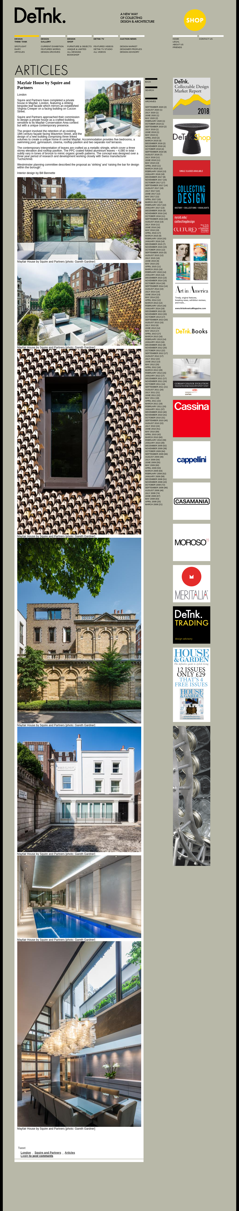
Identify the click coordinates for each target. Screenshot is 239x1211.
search (149, 90)
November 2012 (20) (156, 348)
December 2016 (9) (155, 210)
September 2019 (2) (156, 126)
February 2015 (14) (155, 272)
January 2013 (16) (155, 342)
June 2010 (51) (152, 429)
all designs (74, 52)
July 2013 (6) (151, 325)
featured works (50, 49)
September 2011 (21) (156, 387)
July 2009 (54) (152, 459)
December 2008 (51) (156, 479)
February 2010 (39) (155, 440)
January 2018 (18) (155, 174)
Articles (70, 1152)
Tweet (21, 1148)
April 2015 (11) (153, 266)
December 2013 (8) (155, 311)
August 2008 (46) (154, 490)
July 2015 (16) (152, 258)
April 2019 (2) (152, 138)
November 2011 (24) (156, 381)
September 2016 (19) (156, 219)
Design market (128, 46)
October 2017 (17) (155, 182)
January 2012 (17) (155, 376)
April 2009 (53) (153, 468)
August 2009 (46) (154, 457)
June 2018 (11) (152, 160)
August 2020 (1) (153, 110)
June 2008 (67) (152, 496)
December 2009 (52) (156, 445)
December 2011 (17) (156, 378)
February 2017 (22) (155, 205)
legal (176, 42)
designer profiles (131, 49)
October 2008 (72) (155, 485)
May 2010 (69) (152, 431)
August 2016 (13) (154, 222)
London (26, 1152)
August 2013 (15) (154, 322)
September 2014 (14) (156, 286)
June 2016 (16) (152, 227)
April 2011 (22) (153, 401)
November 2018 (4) (155, 146)
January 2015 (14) (155, 275)
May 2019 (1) (151, 135)
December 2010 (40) (156, 412)
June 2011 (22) (152, 395)
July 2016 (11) (152, 224)
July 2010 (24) (152, 426)
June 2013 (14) (152, 328)
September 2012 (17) (156, 353)
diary (17, 49)
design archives (50, 52)
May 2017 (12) (152, 196)
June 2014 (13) (152, 294)
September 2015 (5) (156, 252)
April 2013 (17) (153, 334)
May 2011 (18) (152, 398)
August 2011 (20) (154, 390)
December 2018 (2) (155, 143)
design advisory (129, 52)
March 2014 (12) (153, 303)
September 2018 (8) (156, 152)
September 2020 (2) (156, 107)
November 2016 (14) (156, 213)
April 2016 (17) (153, 233)
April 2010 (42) (153, 434)
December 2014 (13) (156, 278)
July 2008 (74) (152, 493)
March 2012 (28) (153, 370)
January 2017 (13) (155, 208)
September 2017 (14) (156, 185)
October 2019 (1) (154, 124)
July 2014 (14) (152, 292)
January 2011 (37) (155, 409)
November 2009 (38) (156, 448)
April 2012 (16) (153, 367)
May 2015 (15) (152, 264)
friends (177, 47)
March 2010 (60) (153, 437)
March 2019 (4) (153, 140)
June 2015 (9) (152, 261)
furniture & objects (79, 46)
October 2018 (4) (154, 149)
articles (19, 52)
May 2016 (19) (152, 230)
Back (148, 82)
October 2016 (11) (155, 216)
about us (178, 44)
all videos (100, 52)
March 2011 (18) (153, 404)
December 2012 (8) (155, 345)
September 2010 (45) (156, 420)
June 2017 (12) (152, 194)
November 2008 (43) (156, 482)
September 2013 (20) (156, 320)
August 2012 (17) (154, 356)
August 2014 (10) (154, 289)
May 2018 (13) (152, 163)
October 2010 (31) (155, 417)
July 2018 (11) (152, 157)
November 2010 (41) (156, 415)
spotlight (20, 46)
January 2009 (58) (155, 476)
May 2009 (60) (152, 465)
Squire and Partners (48, 1152)
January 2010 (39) (155, 443)
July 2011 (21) (152, 392)
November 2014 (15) (156, 280)
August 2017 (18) (154, 188)
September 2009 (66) (156, 454)
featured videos (103, 46)
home (176, 39)
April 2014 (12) (153, 300)
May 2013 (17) (152, 331)
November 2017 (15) (156, 180)
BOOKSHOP (73, 55)
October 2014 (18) (155, 283)
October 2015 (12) (155, 250)
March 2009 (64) (153, 471)
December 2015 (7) (155, 244)
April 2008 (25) (153, 501)
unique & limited (76, 49)
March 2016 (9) (153, 236)
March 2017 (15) (153, 202)
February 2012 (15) (155, 373)
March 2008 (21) (153, 504)
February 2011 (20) (155, 406)
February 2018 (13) (155, 171)
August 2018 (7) (153, 154)
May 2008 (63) (152, 499)
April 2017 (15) (153, 199)
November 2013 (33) (156, 314)
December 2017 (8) (155, 177)
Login (24, 1156)
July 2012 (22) (152, 359)
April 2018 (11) (153, 166)
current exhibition (52, 46)
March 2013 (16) (153, 336)
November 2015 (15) (156, 247)
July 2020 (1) (151, 112)
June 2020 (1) (152, 115)
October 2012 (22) (155, 350)
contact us (206, 39)
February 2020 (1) (155, 121)
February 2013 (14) (155, 339)
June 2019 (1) (152, 132)
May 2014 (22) (152, 297)
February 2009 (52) (155, 473)
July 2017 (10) (152, 191)
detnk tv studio (103, 49)
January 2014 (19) (155, 308)
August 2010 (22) (154, 423)
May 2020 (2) (151, 118)
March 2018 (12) (153, 168)
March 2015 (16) (153, 269)
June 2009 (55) (152, 462)
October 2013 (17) (155, 317)
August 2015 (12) (154, 255)
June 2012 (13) (152, 362)
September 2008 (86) (156, 487)
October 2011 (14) (155, 384)
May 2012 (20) (152, 364)
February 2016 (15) (155, 238)
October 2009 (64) (155, 451)
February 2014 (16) (155, 306)
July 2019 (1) (151, 129)
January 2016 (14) (155, 241)
